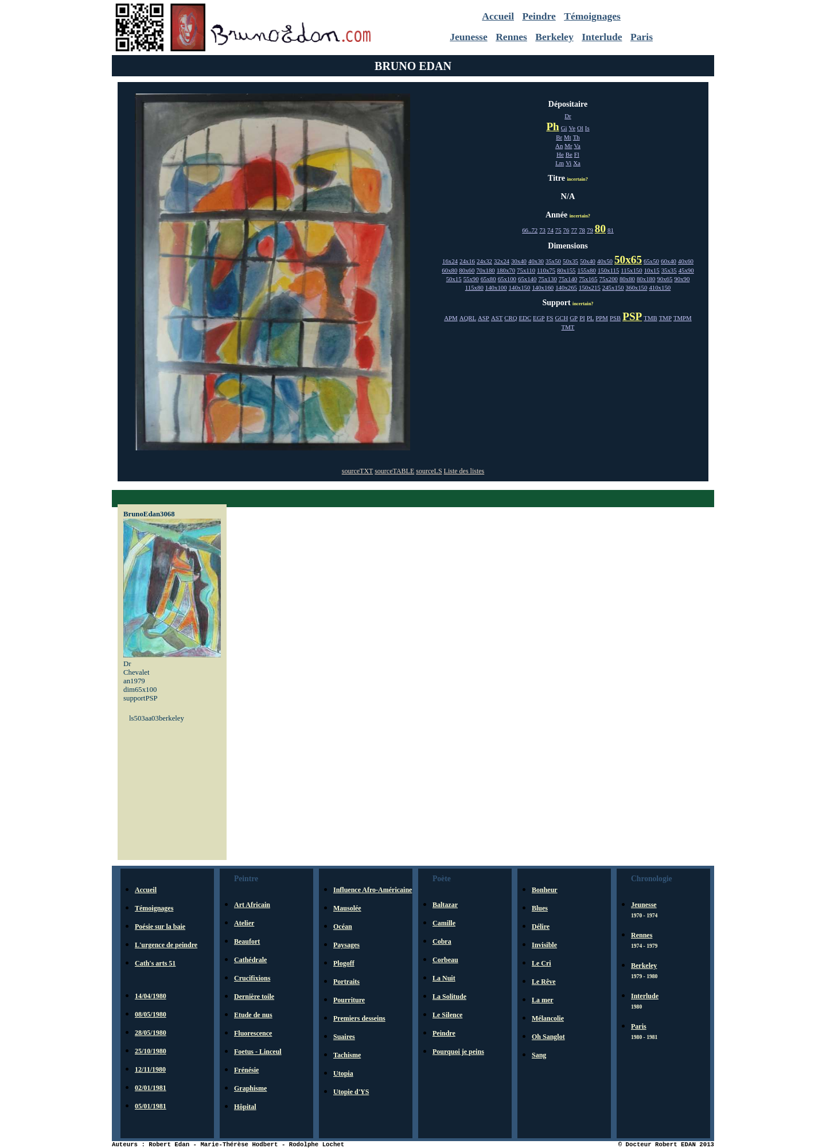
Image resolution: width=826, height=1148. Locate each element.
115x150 (631, 270)
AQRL (467, 317)
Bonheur (545, 890)
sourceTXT (357, 471)
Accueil (498, 16)
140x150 (520, 287)
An (559, 145)
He (560, 154)
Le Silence (447, 1015)
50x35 (570, 261)
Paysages (346, 945)
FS (550, 317)
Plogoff (343, 963)
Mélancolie (548, 1018)
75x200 (608, 278)
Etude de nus (253, 1015)
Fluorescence (253, 1033)
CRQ (510, 317)
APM (450, 317)
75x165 (588, 278)
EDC (525, 317)
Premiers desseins (359, 1018)
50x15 (454, 278)
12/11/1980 (150, 1069)
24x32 (484, 261)
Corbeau (445, 960)
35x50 (553, 261)
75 (558, 230)
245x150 (613, 287)
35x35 (669, 270)
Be (569, 154)
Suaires (344, 1037)
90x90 (681, 278)
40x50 (605, 261)
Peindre (538, 16)
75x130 (547, 278)
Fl (576, 154)
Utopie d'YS (351, 1092)
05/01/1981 (150, 1106)
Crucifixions (252, 978)
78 (582, 230)
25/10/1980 (150, 1051)
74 (550, 230)
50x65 (628, 260)
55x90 (471, 278)
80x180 (646, 278)
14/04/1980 (150, 996)
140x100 (496, 287)
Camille (444, 923)
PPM (601, 317)
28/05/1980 (150, 1033)
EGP (538, 317)
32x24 (501, 261)
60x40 (668, 261)
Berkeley (554, 36)
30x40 (519, 261)
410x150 (660, 287)
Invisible (544, 945)
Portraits (346, 982)
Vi (568, 162)
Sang (539, 1055)
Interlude (602, 36)
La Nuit (444, 978)
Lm (559, 162)
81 (610, 230)
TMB (650, 317)
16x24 (450, 261)
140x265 (566, 287)
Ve (572, 127)
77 (574, 230)
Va (577, 145)
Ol (580, 127)
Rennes (511, 36)
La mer (543, 1000)
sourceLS (429, 471)
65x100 (507, 278)
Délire (541, 927)
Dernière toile (254, 997)
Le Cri (541, 963)
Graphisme (250, 1088)
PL (590, 317)
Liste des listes (464, 471)
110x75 (546, 270)
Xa (576, 162)
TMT (568, 327)
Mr (568, 145)
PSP (632, 316)
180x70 (506, 270)
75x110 (526, 270)
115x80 (474, 287)
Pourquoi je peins (458, 1052)
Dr (567, 115)
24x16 (467, 261)
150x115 (608, 270)
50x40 (587, 261)
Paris (641, 36)
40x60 (685, 261)
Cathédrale (250, 960)
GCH (561, 317)
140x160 (543, 287)
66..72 (529, 230)
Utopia (343, 1073)
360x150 (637, 287)
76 (566, 230)
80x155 (566, 270)
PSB (615, 317)
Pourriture (349, 1000)
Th (576, 137)
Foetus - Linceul (258, 1052)
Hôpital (245, 1107)
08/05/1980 (150, 1014)
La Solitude (449, 997)
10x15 (652, 270)
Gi (564, 127)
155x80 (587, 270)
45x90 (686, 270)
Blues (540, 908)
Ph (552, 126)
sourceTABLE (394, 471)
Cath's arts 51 (155, 963)
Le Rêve (544, 982)
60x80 (449, 270)
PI (582, 317)
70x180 (485, 270)
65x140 (527, 278)
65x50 (651, 261)
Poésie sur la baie (160, 927)
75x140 (568, 278)
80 (600, 229)
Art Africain (252, 905)
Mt (567, 137)
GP (574, 317)
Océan (342, 927)
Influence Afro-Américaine (372, 890)
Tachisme (347, 1055)
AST (496, 317)
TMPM (682, 317)
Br (559, 137)
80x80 (627, 278)
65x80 (488, 278)
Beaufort (247, 941)
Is (587, 127)
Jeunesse (469, 36)
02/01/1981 (150, 1088)
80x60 (466, 270)
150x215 (590, 287)
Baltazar (445, 905)
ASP (483, 317)
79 (590, 230)
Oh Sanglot (548, 1037)
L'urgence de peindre (166, 945)
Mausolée (347, 908)
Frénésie (246, 1070)
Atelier (244, 923)
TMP (665, 317)
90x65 (664, 278)
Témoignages (592, 16)
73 (542, 230)
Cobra (442, 941)
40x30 (536, 261)
